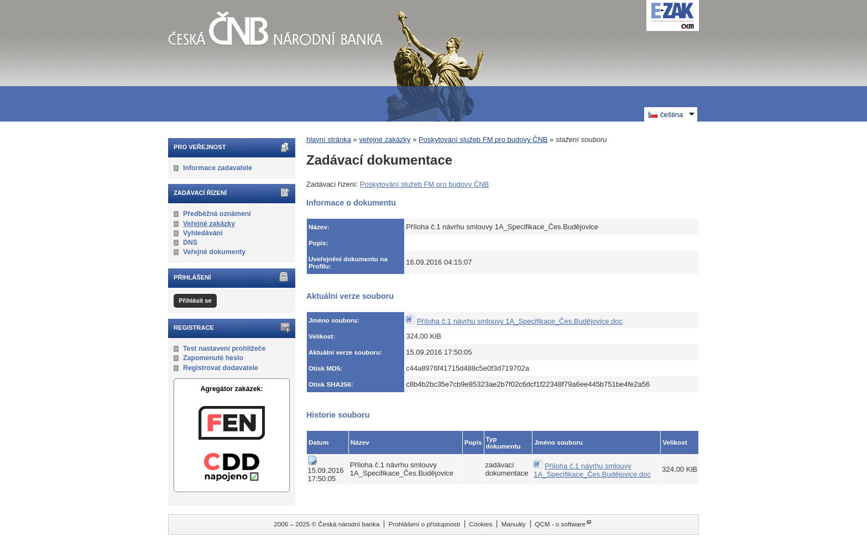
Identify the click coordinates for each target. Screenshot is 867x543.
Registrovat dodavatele (220, 368)
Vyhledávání (203, 233)
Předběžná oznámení (217, 214)
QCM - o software (560, 524)
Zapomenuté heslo (213, 358)
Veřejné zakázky (209, 224)
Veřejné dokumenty (214, 252)
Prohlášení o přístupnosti (424, 524)
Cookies (480, 524)
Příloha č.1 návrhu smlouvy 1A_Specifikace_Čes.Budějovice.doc (520, 321)
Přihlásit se (195, 300)
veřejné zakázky (384, 139)
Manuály (514, 524)
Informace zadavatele (217, 168)
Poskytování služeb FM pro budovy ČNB (483, 139)
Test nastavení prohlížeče (224, 348)
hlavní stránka (328, 139)
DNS (190, 242)
